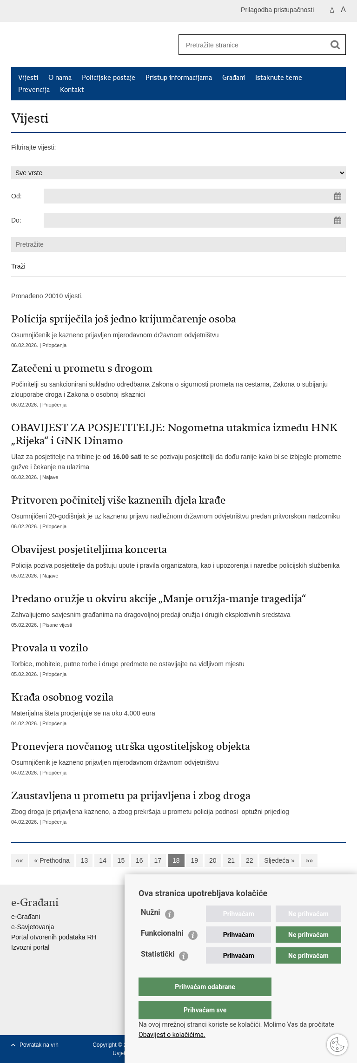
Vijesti (28, 77)
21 (231, 860)
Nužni (150, 930)
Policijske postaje (108, 77)
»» (309, 860)
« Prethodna (51, 860)
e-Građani (25, 916)
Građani (233, 77)
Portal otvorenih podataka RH (54, 937)
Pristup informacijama (178, 77)
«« (19, 860)
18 (176, 860)
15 (121, 860)
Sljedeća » (279, 860)
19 (194, 860)
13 (84, 860)
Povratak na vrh (39, 1045)
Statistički (157, 972)
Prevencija (34, 89)
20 (213, 860)
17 (158, 860)
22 (249, 860)
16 (139, 860)
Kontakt (72, 89)
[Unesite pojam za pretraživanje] (248, 44)
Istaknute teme (278, 77)
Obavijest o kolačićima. (172, 1034)
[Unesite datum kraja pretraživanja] (195, 220)
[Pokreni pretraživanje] (335, 44)
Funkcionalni (162, 951)
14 (102, 860)
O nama (60, 77)
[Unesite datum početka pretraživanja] (195, 196)
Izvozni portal (30, 947)
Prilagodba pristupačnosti (277, 9)
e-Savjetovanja (32, 927)
